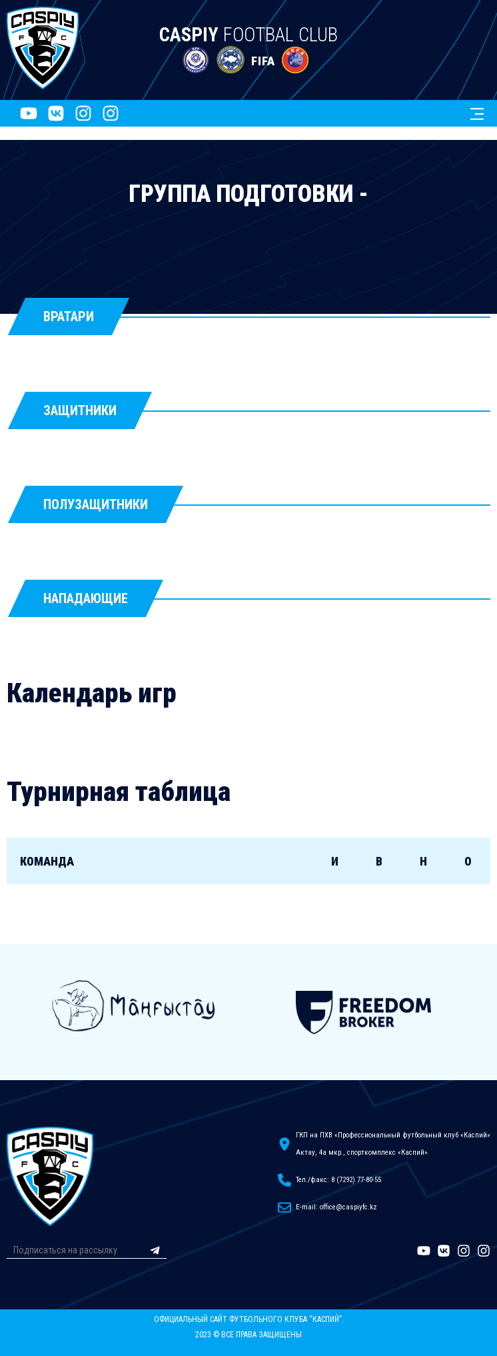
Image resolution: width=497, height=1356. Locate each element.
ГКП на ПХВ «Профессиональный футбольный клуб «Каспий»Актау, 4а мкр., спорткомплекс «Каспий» (393, 1144)
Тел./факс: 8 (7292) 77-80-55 (338, 1179)
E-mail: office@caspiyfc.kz (336, 1207)
